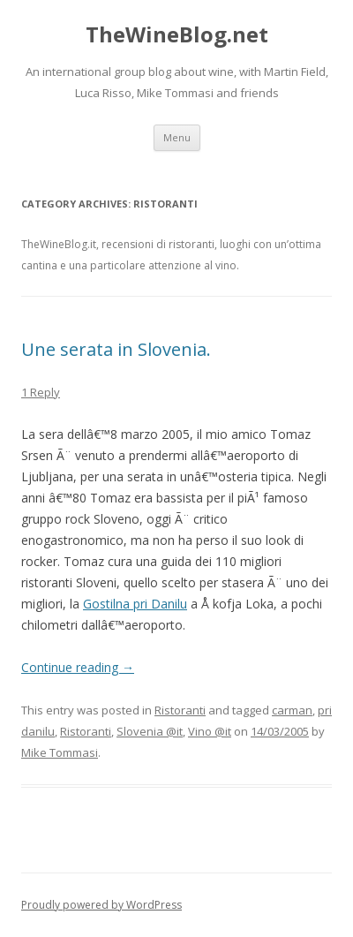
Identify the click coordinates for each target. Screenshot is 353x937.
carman (292, 710)
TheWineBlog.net (177, 35)
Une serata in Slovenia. (116, 349)
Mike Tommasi (59, 752)
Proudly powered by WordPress (101, 904)
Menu (177, 137)
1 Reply (40, 392)
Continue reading (77, 667)
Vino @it (209, 731)
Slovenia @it (149, 731)
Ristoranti (180, 710)
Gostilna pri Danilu (135, 603)
